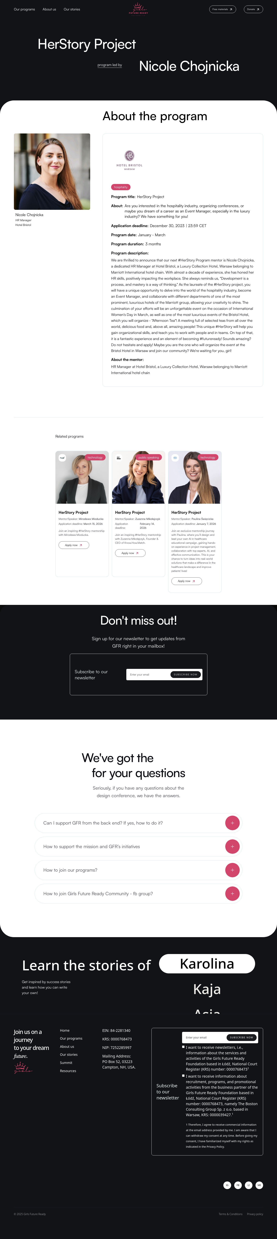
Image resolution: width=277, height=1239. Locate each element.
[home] (138, 9)
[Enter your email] (164, 674)
